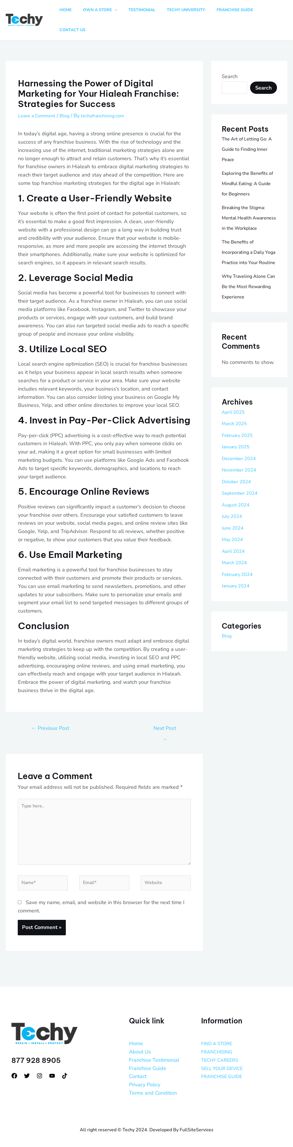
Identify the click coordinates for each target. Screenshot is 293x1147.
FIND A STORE (218, 1036)
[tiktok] (65, 1068)
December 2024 (241, 461)
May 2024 (234, 542)
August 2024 (237, 507)
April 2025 (234, 415)
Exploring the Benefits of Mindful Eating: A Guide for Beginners (247, 166)
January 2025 (238, 449)
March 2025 (236, 426)
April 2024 (234, 554)
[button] (118, 11)
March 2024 (236, 565)
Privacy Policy (144, 1077)
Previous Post (50, 710)
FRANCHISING (218, 1044)
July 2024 (233, 519)
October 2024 (238, 484)
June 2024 (234, 531)
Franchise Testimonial (154, 1052)
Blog (69, 98)
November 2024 (241, 473)
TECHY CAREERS (222, 1052)
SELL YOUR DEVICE (224, 1060)
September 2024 (242, 496)
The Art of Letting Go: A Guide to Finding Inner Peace (247, 132)
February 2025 (239, 438)
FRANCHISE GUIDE (224, 1068)
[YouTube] (52, 1068)
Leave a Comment (39, 98)
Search (229, 59)
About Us (140, 1044)
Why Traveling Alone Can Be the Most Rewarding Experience (248, 290)
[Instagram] (39, 1068)
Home (136, 1036)
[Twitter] (27, 1068)
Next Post (164, 712)
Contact (137, 1068)
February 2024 (239, 577)
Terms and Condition (153, 1085)
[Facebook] (14, 1068)
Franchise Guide (147, 1060)
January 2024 (238, 588)
